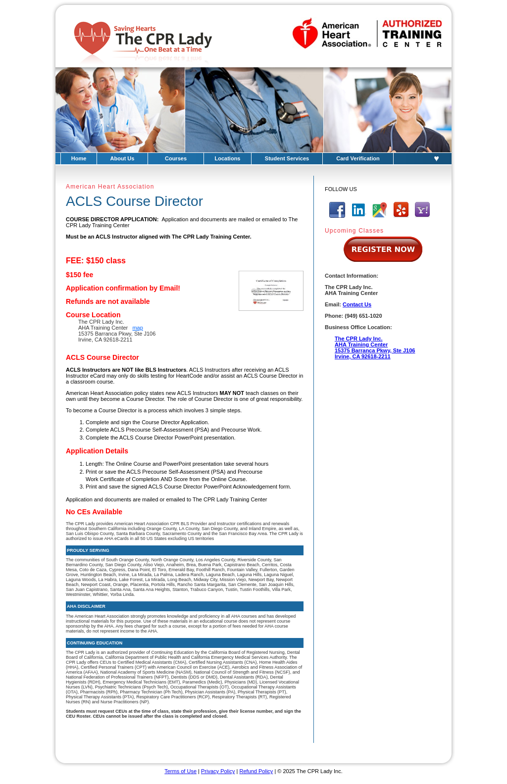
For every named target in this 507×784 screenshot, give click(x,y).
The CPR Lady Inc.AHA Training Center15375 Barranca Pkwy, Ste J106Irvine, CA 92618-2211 (375, 347)
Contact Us (357, 304)
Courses (176, 158)
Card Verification (357, 158)
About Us (122, 158)
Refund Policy (256, 771)
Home (79, 158)
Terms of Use (180, 771)
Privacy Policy (218, 771)
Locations (228, 158)
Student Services (287, 158)
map (137, 328)
